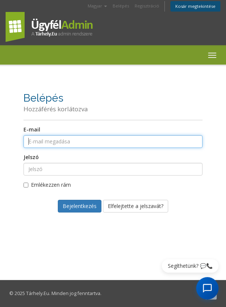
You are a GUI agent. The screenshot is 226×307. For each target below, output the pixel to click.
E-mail (31, 129)
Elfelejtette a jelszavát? (135, 206)
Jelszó (31, 157)
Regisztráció (147, 6)
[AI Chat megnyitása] (207, 288)
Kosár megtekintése (195, 6)
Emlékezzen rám (47, 184)
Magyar (97, 6)
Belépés (121, 6)
